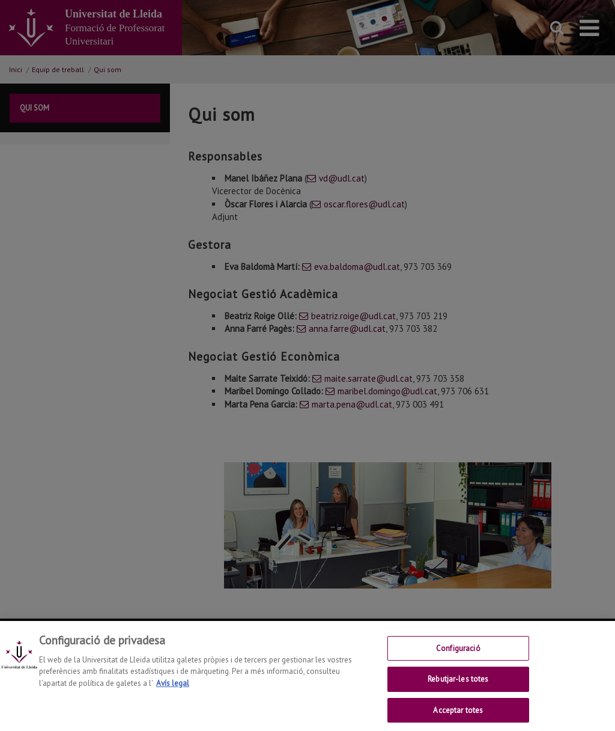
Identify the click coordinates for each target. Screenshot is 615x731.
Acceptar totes (458, 718)
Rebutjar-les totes (458, 687)
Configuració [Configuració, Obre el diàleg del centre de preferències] (458, 656)
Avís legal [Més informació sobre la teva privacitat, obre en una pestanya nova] (172, 691)
